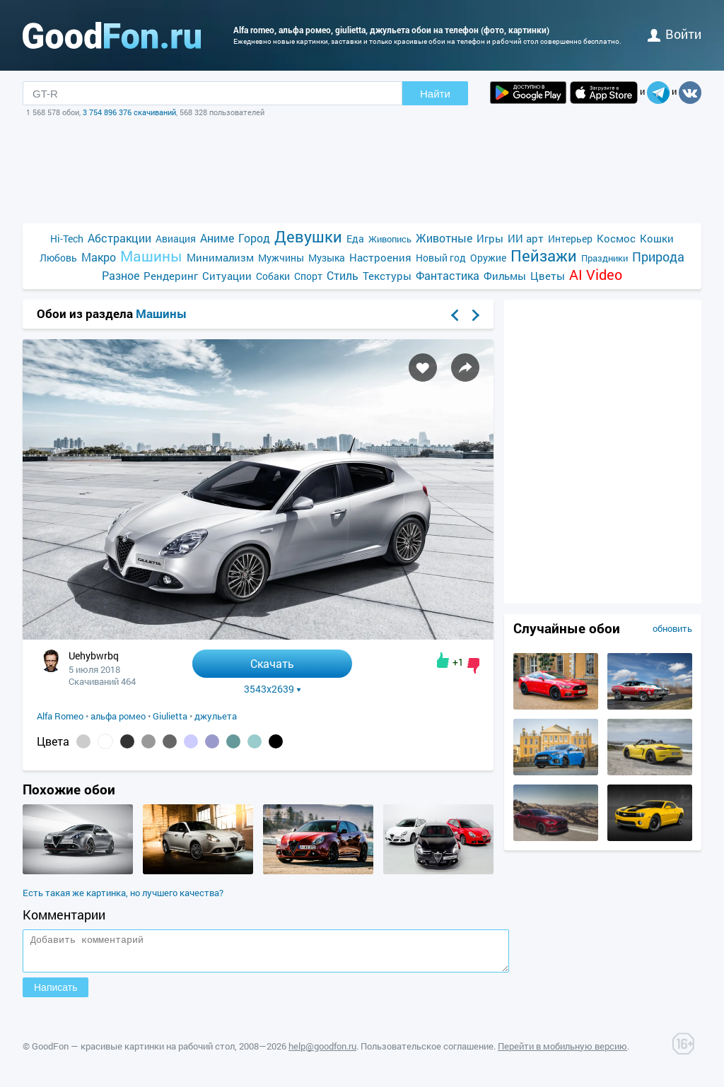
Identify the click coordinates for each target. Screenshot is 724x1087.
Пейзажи (543, 255)
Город (254, 237)
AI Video (595, 274)
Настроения (380, 257)
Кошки (657, 238)
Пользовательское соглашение (427, 1052)
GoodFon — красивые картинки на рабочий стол (133, 1052)
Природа (658, 257)
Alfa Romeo (60, 716)
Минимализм (220, 257)
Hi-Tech (66, 238)
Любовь (58, 257)
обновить (672, 628)
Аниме (217, 237)
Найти (435, 94)
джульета (215, 716)
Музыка (326, 257)
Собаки (273, 276)
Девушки (308, 236)
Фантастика (447, 275)
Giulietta (170, 716)
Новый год (441, 257)
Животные (444, 237)
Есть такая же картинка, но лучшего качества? (123, 892)
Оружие (488, 257)
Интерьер (570, 238)
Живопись (389, 239)
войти (674, 33)
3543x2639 (272, 689)
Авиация (176, 238)
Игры (490, 238)
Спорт (308, 276)
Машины (151, 256)
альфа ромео (118, 716)
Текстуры (387, 276)
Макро (98, 256)
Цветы (547, 276)
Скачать (272, 663)
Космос (616, 238)
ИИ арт (526, 238)
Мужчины (281, 257)
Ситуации (227, 276)
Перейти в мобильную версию (562, 1052)
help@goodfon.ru (322, 1052)
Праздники (604, 258)
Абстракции (119, 237)
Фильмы (505, 276)
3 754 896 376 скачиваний (129, 112)
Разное (120, 275)
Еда (355, 238)
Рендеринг (171, 276)
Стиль (342, 275)
